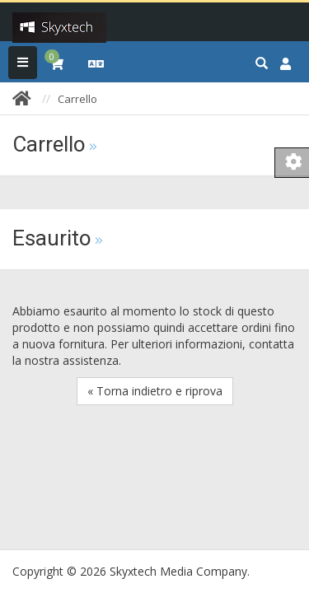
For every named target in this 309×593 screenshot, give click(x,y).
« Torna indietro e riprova (154, 391)
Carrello (77, 98)
